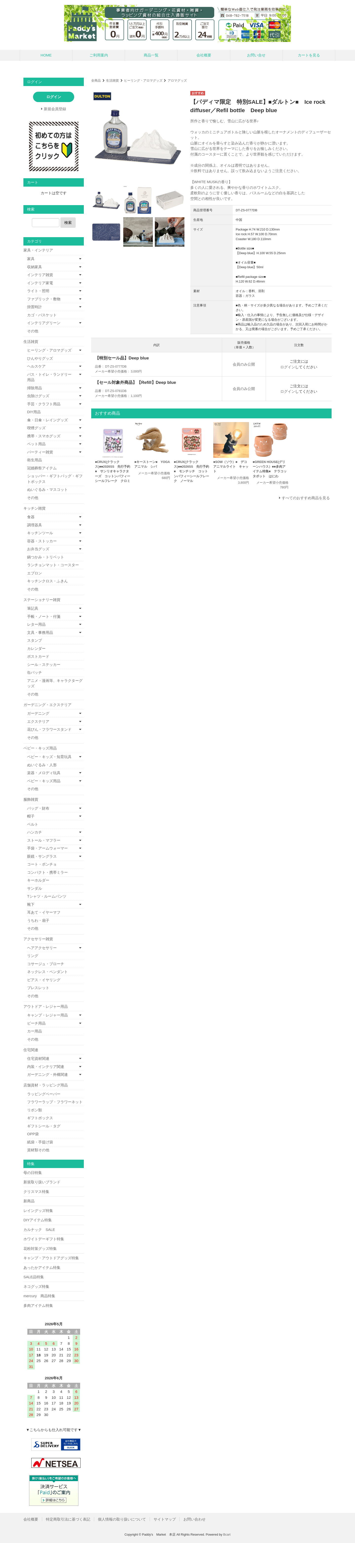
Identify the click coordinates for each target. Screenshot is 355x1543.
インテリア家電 (40, 283)
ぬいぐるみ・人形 (42, 765)
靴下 (31, 904)
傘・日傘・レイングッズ (47, 420)
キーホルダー (38, 880)
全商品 (96, 80)
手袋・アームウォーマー (47, 848)
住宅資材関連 (38, 1058)
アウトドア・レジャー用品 (45, 1006)
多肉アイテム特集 (38, 1305)
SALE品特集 (33, 1277)
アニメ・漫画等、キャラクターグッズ (55, 683)
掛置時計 (34, 307)
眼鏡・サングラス (42, 856)
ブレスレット (38, 988)
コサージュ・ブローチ (45, 964)
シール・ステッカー (43, 664)
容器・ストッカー (42, 541)
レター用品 (36, 624)
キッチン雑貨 (34, 508)
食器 (31, 517)
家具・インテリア (38, 250)
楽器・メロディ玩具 (43, 773)
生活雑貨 (112, 80)
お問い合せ (256, 55)
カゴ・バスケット (42, 315)
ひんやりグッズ (40, 358)
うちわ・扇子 (38, 920)
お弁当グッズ (38, 549)
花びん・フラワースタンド (49, 729)
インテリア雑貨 (40, 275)
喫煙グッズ (36, 428)
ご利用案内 (98, 55)
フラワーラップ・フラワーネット (55, 1102)
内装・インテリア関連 (45, 1066)
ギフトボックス (40, 1118)
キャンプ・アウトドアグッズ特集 (51, 1258)
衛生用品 (34, 460)
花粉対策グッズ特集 (40, 1248)
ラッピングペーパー (43, 1094)
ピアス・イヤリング (43, 980)
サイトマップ (165, 1519)
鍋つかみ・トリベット (45, 557)
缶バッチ (34, 672)
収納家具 (34, 267)
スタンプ (34, 640)
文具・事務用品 (40, 632)
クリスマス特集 (36, 1191)
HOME (46, 55)
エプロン (34, 573)
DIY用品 (34, 412)
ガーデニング (38, 713)
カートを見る (309, 55)
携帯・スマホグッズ (43, 436)
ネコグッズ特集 (36, 1286)
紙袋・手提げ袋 (40, 1142)
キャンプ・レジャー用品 (47, 1015)
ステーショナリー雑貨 (41, 600)
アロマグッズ (177, 80)
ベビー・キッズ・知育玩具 (49, 757)
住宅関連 (30, 1050)
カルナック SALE (39, 1229)
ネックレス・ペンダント (47, 972)
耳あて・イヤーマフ (43, 912)
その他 (32, 331)
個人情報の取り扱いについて (122, 1519)
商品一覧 (151, 55)
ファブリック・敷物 (43, 299)
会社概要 (203, 55)
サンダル (34, 888)
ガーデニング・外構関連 (47, 1074)
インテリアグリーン (43, 323)
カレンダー (36, 648)
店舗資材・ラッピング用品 (45, 1085)
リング (32, 956)
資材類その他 (38, 1150)
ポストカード (38, 656)
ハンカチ (34, 832)
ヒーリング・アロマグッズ (143, 80)
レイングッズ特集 (38, 1210)
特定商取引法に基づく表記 (68, 1519)
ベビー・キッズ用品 (40, 748)
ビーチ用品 (36, 1023)
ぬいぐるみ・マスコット (47, 489)
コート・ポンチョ (42, 864)
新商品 (29, 1201)
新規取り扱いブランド (41, 1182)
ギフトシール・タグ (43, 1126)
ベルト (32, 824)
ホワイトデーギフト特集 (43, 1239)
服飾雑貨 (30, 799)
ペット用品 (36, 444)
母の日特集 (32, 1173)
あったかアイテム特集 (41, 1267)
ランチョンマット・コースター (53, 565)
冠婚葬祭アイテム (42, 468)
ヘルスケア (36, 366)
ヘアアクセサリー (42, 948)
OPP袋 (33, 1134)
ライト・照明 (38, 291)
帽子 (31, 816)
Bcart (227, 1534)
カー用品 (34, 1031)
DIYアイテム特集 (37, 1220)
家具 (31, 259)
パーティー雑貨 (40, 452)
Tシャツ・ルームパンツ (46, 896)
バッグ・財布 (38, 808)
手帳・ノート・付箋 (43, 616)
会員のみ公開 (244, 364)
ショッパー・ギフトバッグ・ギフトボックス (55, 479)
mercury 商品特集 (39, 1296)
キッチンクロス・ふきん (47, 581)
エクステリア (38, 721)
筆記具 (32, 608)
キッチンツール (40, 533)
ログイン (287, 367)
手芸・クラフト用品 (43, 404)
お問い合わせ (194, 1519)
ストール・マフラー (43, 840)
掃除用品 (34, 388)
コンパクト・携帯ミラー (47, 872)
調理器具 (34, 525)
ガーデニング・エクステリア (47, 705)
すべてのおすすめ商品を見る (306, 498)
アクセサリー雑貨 (38, 939)
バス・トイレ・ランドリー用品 (49, 377)
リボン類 (34, 1110)
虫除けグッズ (38, 396)
